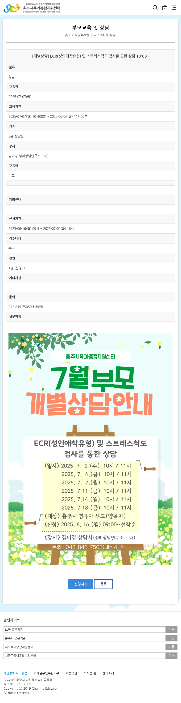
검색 (155, 7)
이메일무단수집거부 (46, 673)
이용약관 (71, 673)
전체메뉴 (174, 7)
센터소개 (108, 673)
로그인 (164, 7)
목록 (103, 584)
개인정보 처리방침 (15, 673)
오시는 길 (90, 673)
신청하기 (80, 584)
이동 (172, 629)
